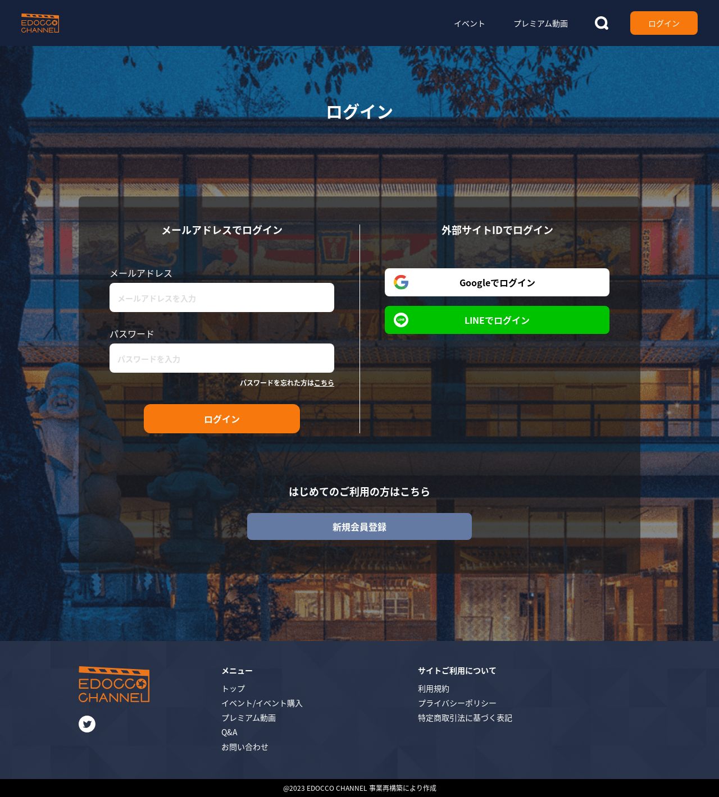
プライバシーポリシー (457, 702)
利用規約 (433, 688)
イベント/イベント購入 (262, 702)
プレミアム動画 (248, 717)
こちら (324, 382)
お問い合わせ (245, 746)
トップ (233, 688)
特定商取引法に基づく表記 (465, 717)
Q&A (229, 732)
